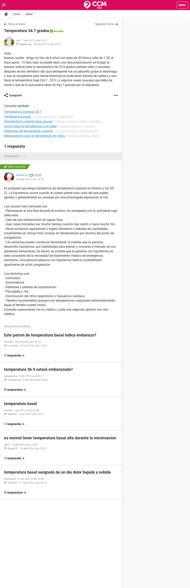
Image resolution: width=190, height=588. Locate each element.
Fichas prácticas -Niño (83, 136)
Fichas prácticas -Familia (76, 126)
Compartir (15, 95)
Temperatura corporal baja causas (28, 121)
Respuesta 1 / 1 (14, 156)
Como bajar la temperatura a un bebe (30, 126)
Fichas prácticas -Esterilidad (53, 116)
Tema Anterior (16, 24)
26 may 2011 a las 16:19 (47, 44)
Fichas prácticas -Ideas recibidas (78, 121)
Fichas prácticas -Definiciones (76, 131)
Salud (29, 14)
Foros (16, 14)
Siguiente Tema (104, 24)
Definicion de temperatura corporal (28, 131)
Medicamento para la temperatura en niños (34, 136)
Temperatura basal (17, 116)
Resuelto (58, 31)
